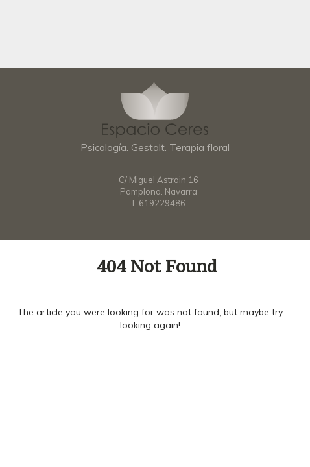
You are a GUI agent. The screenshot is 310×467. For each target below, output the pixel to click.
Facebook (155, 222)
